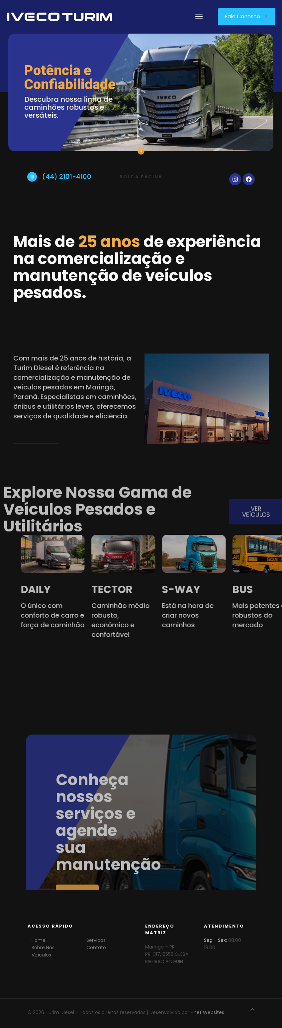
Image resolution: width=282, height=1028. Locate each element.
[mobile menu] (199, 16)
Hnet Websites (207, 1012)
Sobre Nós (43, 947)
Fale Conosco (247, 16)
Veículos (41, 955)
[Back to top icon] (252, 1009)
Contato (96, 947)
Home (39, 940)
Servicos (96, 940)
